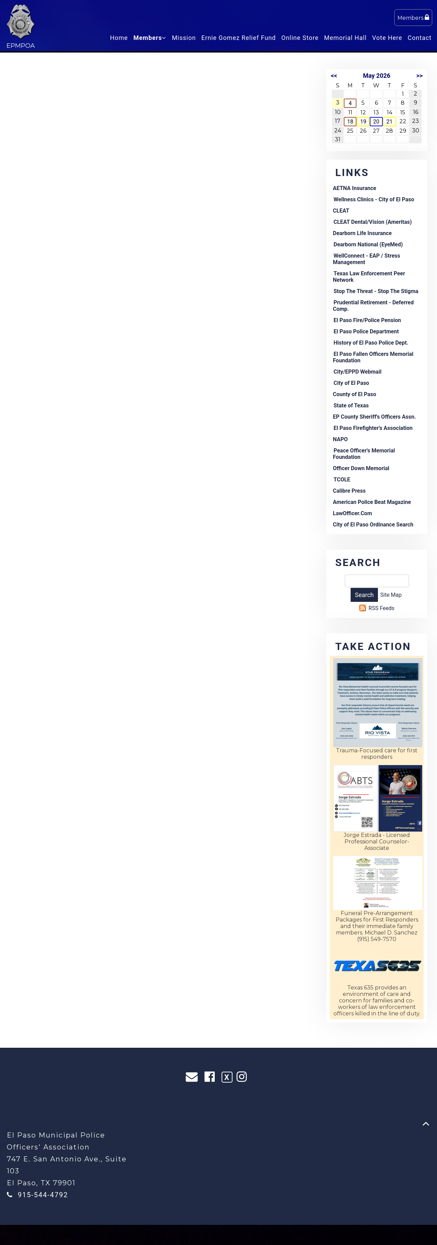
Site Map (391, 595)
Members (413, 17)
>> (419, 75)
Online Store (300, 37)
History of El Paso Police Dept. (371, 342)
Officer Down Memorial (361, 468)
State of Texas (351, 405)
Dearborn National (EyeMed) (368, 244)
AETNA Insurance (354, 188)
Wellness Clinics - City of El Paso (374, 199)
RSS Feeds (382, 608)
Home (119, 37)
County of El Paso (354, 394)
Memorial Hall (345, 37)
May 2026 (376, 75)
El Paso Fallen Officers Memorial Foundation (373, 357)
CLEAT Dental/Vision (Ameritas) (373, 222)
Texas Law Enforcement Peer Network (369, 276)
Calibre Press (349, 491)
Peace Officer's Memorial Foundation (364, 453)
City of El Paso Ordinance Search (373, 524)
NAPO (340, 439)
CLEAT (341, 210)
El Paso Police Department (366, 331)
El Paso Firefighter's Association (373, 428)
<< (334, 75)
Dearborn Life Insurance (362, 233)
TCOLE (342, 479)
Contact (420, 37)
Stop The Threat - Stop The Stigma (376, 291)
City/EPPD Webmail (357, 371)
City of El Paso (351, 383)
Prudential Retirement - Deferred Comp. (373, 305)
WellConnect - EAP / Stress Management (366, 258)
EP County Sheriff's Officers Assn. (374, 417)
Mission (184, 37)
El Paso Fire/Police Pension (367, 320)
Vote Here (387, 37)
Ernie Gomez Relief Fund (238, 37)
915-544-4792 (43, 1195)
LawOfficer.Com (352, 513)
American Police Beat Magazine (372, 502)
